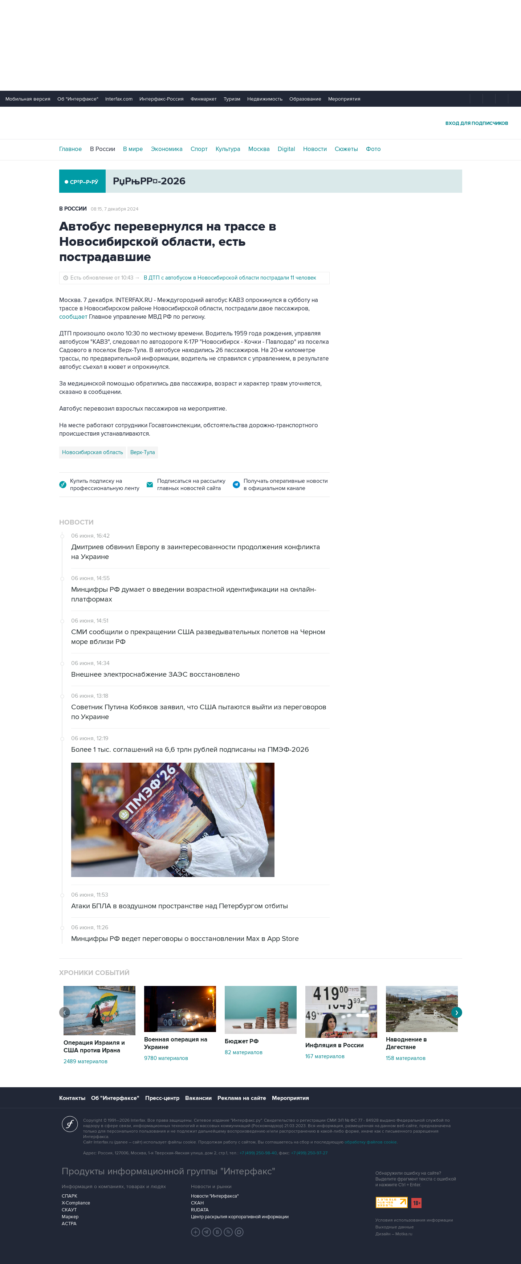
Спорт (199, 149)
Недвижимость (264, 99)
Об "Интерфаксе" (77, 99)
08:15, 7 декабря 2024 (114, 209)
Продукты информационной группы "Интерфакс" (168, 1171)
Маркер (70, 1217)
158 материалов (406, 1058)
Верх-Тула (142, 452)
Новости (315, 149)
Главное (70, 149)
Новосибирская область (92, 452)
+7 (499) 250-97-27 (309, 1153)
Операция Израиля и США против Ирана (94, 1046)
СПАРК (69, 1196)
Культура (228, 149)
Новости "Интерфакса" (215, 1196)
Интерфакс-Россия (161, 99)
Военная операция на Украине (175, 1043)
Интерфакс (260, 123)
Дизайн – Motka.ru (393, 1234)
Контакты (72, 1098)
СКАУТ (69, 1210)
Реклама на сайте (241, 1098)
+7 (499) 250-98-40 (258, 1153)
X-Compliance (76, 1203)
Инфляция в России (334, 1045)
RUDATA (200, 1210)
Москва (259, 149)
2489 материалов (85, 1061)
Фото (373, 149)
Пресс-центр (162, 1098)
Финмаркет (204, 99)
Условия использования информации (414, 1220)
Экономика (167, 149)
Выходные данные (394, 1227)
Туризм (232, 99)
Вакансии (198, 1098)
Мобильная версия (27, 99)
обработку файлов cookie (371, 1142)
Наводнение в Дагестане (406, 1043)
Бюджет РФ (242, 1041)
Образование (305, 99)
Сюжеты (346, 149)
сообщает (73, 317)
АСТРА (69, 1224)
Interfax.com (119, 99)
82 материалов (243, 1052)
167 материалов (325, 1056)
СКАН (197, 1203)
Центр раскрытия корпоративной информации (240, 1217)
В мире (133, 149)
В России (102, 149)
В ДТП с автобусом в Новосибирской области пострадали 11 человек (230, 277)
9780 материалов (166, 1058)
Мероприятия (344, 99)
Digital (286, 149)
